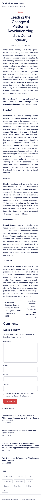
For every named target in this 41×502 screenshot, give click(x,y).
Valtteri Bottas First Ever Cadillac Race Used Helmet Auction (19, 432)
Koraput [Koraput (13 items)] (6, 486)
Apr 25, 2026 (6, 450)
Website (6, 384)
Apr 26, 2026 (6, 423)
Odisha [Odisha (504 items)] (28, 486)
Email (5, 375)
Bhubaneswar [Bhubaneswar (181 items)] (8, 476)
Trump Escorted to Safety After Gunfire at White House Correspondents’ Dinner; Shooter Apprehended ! (20, 418)
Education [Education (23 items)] (7, 481)
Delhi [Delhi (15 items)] (30, 476)
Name (6, 365)
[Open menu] (38, 4)
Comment (7, 341)
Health (20, 12)
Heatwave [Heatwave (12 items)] (19, 481)
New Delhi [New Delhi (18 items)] (17, 486)
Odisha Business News (13, 3)
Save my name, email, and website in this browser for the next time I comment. (19, 395)
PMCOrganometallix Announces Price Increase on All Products (20, 459)
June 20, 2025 (16, 45)
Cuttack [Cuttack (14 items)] (21, 476)
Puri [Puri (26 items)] (5, 491)
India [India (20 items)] (29, 481)
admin (28, 45)
